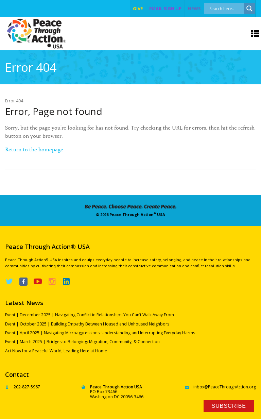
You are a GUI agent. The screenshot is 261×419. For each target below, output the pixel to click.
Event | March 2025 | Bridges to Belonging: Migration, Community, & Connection (82, 342)
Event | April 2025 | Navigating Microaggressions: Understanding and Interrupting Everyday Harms (100, 333)
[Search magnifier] (249, 8)
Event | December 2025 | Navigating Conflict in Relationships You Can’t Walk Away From (89, 315)
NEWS (194, 8)
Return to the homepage (34, 149)
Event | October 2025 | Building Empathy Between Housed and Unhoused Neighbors (87, 324)
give (138, 8)
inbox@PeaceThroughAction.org (224, 387)
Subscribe (229, 406)
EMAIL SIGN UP (165, 8)
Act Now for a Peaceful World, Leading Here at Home (56, 351)
